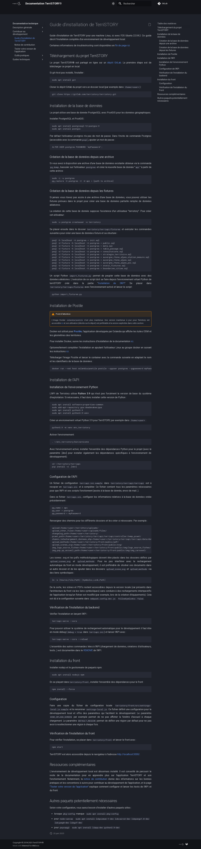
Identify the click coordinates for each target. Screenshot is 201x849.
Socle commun (62, 11)
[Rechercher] (134, 3)
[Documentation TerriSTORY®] (17, 4)
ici (62, 323)
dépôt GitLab (114, 62)
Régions (48, 11)
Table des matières (166, 23)
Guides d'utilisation (32, 11)
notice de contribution (95, 779)
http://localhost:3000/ (128, 754)
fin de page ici (122, 45)
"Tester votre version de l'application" (69, 786)
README (88, 650)
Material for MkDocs (30, 846)
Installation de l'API (111, 283)
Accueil (16, 11)
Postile (78, 331)
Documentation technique (85, 11)
